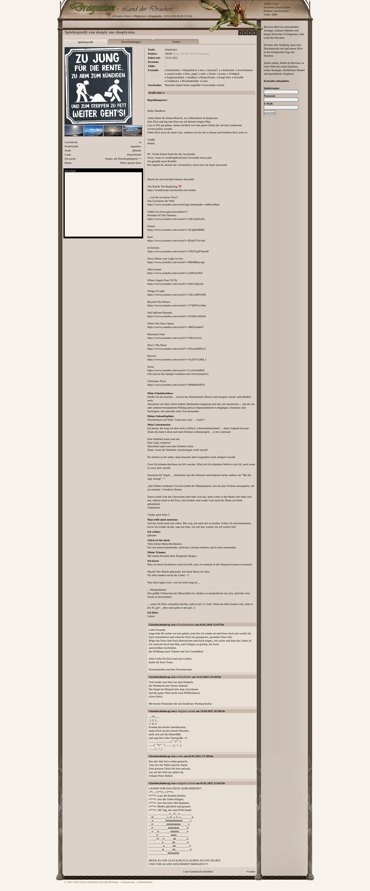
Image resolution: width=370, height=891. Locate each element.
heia (202, 70)
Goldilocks (172, 80)
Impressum (128, 882)
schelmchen (227, 70)
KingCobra (224, 77)
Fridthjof (234, 73)
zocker (222, 73)
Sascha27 (212, 70)
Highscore (140, 16)
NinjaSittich (190, 70)
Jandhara (192, 77)
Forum (118, 16)
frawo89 (238, 77)
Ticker (176, 41)
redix (203, 73)
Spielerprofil (85, 42)
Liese (205, 80)
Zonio (212, 73)
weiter (251, 871)
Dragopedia (155, 16)
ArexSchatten (245, 70)
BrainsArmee (208, 77)
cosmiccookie (174, 73)
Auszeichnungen (131, 41)
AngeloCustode (186, 711)
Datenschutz (145, 882)
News (128, 16)
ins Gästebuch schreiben (199, 871)
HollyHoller (173, 70)
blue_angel (191, 73)
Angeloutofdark (175, 77)
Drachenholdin (190, 80)
